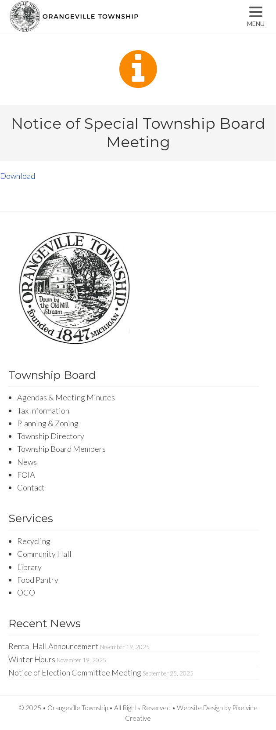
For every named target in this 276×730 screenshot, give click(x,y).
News (27, 462)
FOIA (26, 474)
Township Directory (50, 436)
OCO (26, 592)
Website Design (200, 708)
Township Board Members (61, 449)
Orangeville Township (101, 24)
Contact (31, 487)
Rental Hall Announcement (53, 646)
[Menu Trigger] (256, 16)
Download (17, 176)
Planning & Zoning (48, 423)
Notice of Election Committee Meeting (74, 672)
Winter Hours (31, 659)
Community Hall (44, 554)
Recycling (33, 541)
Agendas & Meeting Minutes (66, 397)
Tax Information (43, 410)
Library (29, 567)
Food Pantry (37, 580)
